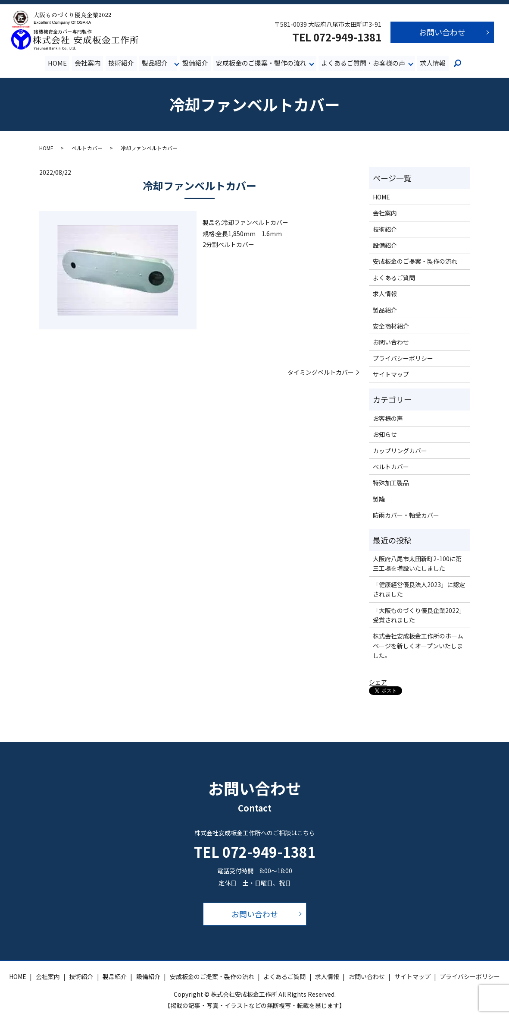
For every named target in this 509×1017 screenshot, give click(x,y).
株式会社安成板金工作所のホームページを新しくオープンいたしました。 (418, 646)
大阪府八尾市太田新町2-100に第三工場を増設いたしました (417, 564)
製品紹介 (155, 62)
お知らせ (385, 434)
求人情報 (433, 62)
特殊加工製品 (391, 483)
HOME (57, 62)
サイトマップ (391, 374)
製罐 (379, 499)
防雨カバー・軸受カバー (406, 515)
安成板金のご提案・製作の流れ (261, 62)
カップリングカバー (400, 450)
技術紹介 (121, 62)
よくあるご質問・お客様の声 (363, 62)
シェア (378, 682)
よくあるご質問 (394, 277)
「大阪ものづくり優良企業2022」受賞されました (419, 615)
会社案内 (88, 62)
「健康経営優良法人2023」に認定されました (419, 589)
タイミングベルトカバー (320, 372)
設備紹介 (195, 62)
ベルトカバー (87, 148)
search (457, 63)
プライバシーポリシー (403, 358)
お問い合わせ (442, 32)
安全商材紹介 (391, 326)
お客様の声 (388, 418)
